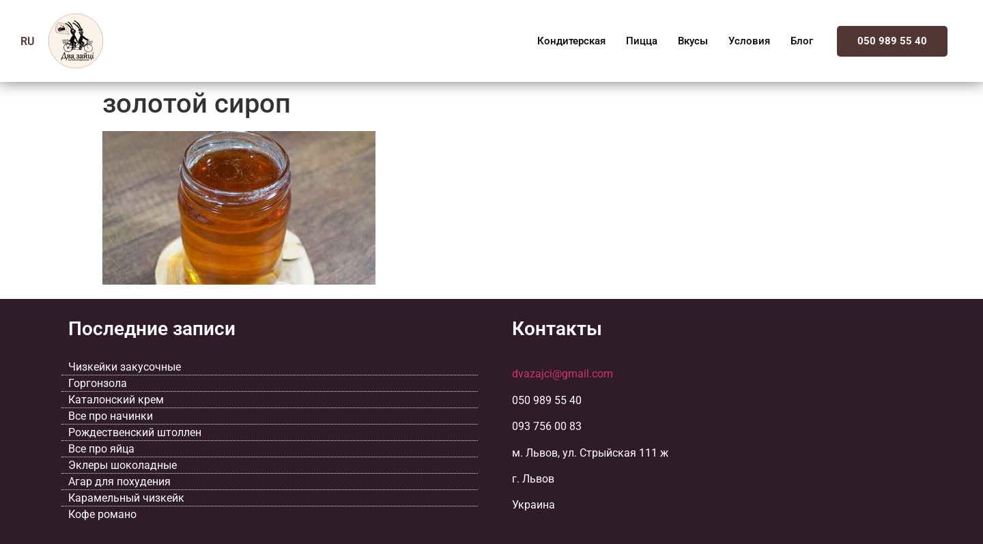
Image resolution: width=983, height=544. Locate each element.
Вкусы (693, 41)
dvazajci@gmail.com (562, 373)
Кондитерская (571, 41)
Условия (749, 41)
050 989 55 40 (892, 41)
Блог (801, 41)
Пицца (641, 41)
